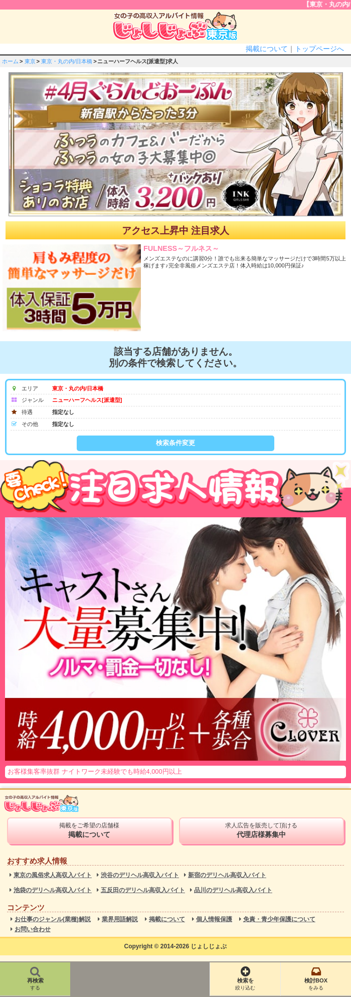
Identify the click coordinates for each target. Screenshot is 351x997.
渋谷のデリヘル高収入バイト (140, 875)
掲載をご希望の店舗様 (89, 830)
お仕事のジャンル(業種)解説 (53, 919)
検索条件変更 (175, 443)
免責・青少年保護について (279, 919)
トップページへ (319, 49)
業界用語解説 (120, 919)
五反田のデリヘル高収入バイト (143, 890)
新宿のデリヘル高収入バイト (227, 875)
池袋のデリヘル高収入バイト (53, 890)
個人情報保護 (214, 919)
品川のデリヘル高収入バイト (233, 890)
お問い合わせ (33, 929)
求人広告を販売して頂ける (261, 830)
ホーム (10, 61)
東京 (30, 61)
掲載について (267, 49)
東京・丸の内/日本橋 (66, 61)
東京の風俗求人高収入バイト (53, 875)
